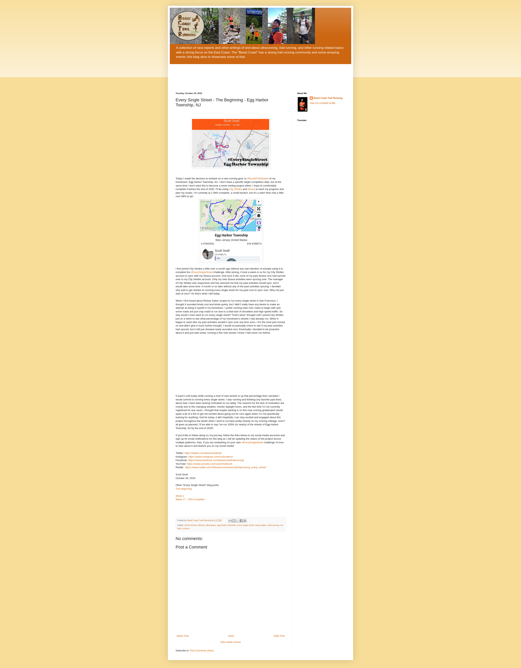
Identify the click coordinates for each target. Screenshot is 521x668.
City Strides (235, 189)
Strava (252, 189)
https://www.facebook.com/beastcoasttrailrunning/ (216, 460)
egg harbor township (226, 525)
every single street (245, 525)
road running (273, 525)
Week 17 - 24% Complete (190, 499)
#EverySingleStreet (202, 272)
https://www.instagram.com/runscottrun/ (210, 456)
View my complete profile (322, 103)
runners (186, 528)
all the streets (190, 525)
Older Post (279, 636)
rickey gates (260, 525)
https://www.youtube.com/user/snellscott (209, 463)
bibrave (201, 525)
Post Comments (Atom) (202, 650)
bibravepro (211, 525)
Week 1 (180, 495)
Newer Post (183, 636)
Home (231, 636)
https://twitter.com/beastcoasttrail (202, 453)
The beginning (184, 488)
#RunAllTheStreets (258, 178)
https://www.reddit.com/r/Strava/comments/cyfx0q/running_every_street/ (225, 467)
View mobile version (230, 642)
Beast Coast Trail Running (328, 98)
